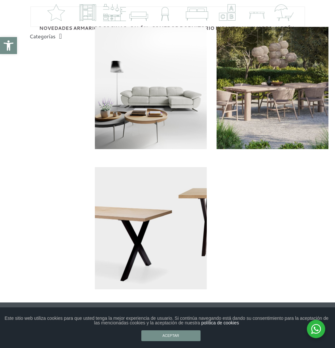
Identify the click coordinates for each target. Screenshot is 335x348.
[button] (8, 45)
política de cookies (220, 322)
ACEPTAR (170, 336)
